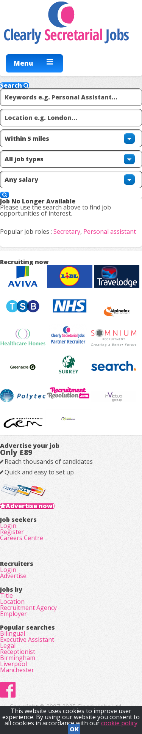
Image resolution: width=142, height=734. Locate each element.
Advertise (13, 576)
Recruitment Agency (28, 607)
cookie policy (119, 723)
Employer (13, 614)
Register (12, 532)
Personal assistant (109, 231)
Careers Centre (21, 538)
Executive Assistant (27, 639)
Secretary (66, 231)
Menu (23, 63)
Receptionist (17, 651)
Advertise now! (30, 506)
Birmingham (17, 658)
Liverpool (13, 664)
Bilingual (12, 633)
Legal (8, 645)
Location (12, 601)
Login (8, 525)
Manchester (17, 670)
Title (6, 595)
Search (14, 85)
